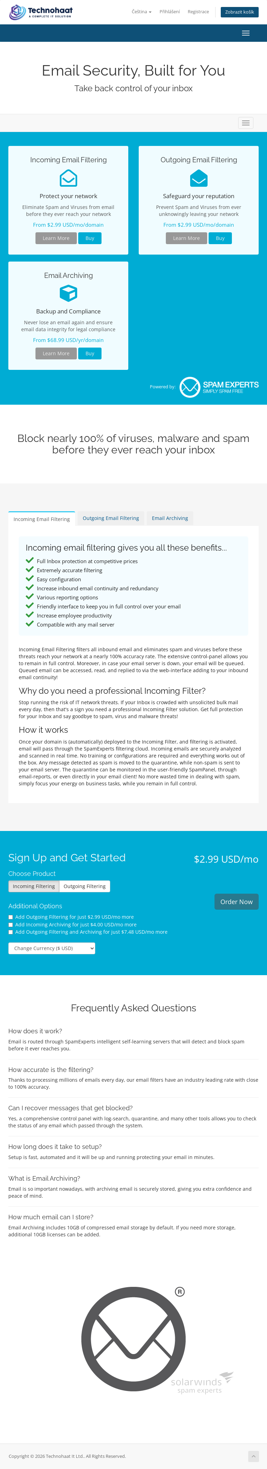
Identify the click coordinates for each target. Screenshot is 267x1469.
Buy (90, 238)
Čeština (142, 12)
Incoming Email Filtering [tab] (42, 519)
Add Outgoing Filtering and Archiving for (88, 931)
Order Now (236, 901)
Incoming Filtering (34, 886)
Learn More (56, 238)
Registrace (198, 12)
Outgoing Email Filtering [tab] (111, 518)
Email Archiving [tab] (170, 518)
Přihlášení (170, 12)
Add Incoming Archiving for (72, 924)
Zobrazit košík (239, 12)
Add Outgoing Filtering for (71, 917)
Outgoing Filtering (85, 886)
